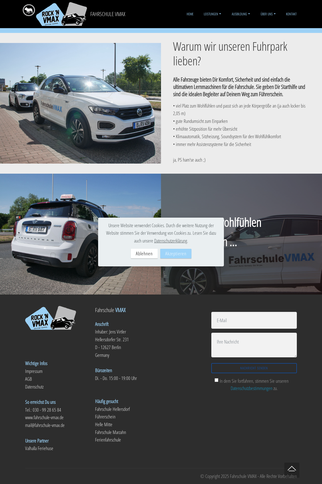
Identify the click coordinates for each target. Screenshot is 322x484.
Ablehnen (144, 253)
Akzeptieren (175, 253)
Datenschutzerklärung (170, 240)
